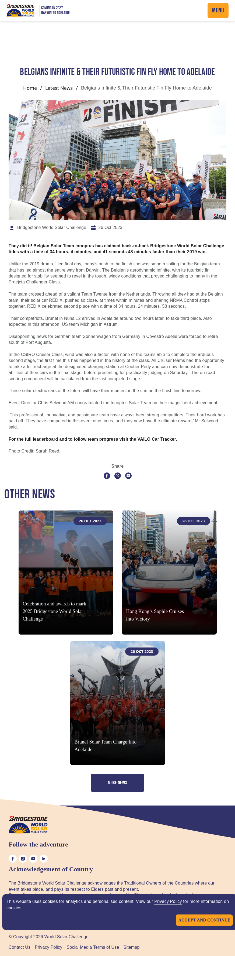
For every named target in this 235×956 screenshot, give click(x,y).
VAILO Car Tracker (156, 439)
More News (117, 783)
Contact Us (19, 947)
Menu (218, 10)
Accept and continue (204, 920)
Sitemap (132, 947)
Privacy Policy (168, 901)
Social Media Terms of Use (93, 947)
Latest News (59, 88)
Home (30, 88)
